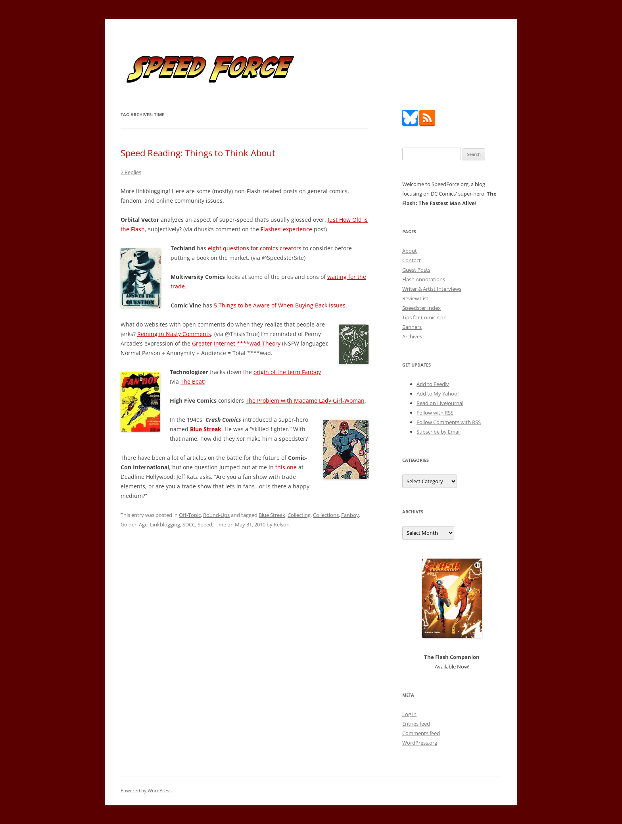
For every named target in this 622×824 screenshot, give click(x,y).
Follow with (435, 412)
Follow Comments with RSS (449, 422)
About (409, 250)
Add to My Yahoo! (438, 393)
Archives (412, 336)
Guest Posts (416, 269)
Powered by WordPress (146, 790)
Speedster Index (421, 307)
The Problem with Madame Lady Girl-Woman (305, 400)
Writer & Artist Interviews (431, 288)
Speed (205, 524)
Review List (415, 298)
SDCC (188, 524)
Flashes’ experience (286, 229)
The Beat (192, 381)
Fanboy (350, 515)
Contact (411, 260)
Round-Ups (216, 515)
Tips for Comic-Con (424, 317)
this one (286, 467)
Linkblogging (165, 524)
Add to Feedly (433, 384)
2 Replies (131, 172)
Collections (326, 515)
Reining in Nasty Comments (174, 334)
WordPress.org (419, 742)
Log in (409, 714)
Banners (412, 326)
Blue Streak (272, 515)
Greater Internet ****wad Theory (236, 343)
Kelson (282, 524)
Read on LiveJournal (440, 403)
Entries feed (416, 723)
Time (220, 524)
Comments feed (421, 733)
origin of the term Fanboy (287, 372)
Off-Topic (190, 515)
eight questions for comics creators (254, 248)
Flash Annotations (423, 279)
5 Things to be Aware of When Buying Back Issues (280, 305)
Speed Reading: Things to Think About (198, 153)
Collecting (299, 515)
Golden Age (134, 524)
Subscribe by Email (439, 431)
